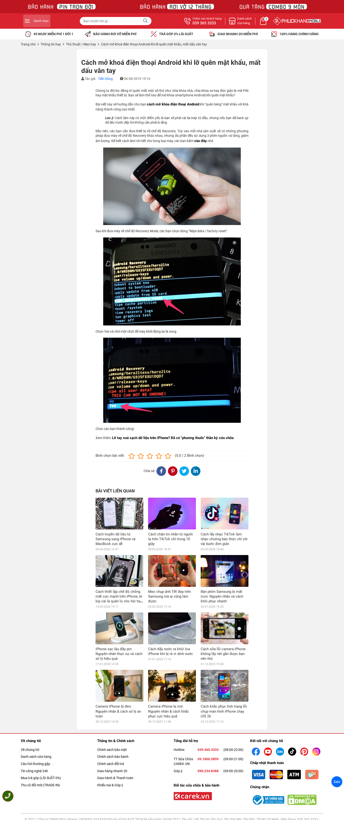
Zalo (337, 781)
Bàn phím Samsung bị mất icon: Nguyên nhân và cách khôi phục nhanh (222, 596)
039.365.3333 (208, 718)
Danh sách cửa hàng (36, 725)
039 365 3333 (256, 23)
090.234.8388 (208, 739)
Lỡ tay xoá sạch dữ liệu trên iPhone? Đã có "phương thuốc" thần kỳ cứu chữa (173, 438)
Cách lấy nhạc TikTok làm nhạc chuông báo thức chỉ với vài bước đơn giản (224, 539)
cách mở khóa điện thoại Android (173, 104)
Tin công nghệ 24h (34, 739)
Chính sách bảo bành (113, 725)
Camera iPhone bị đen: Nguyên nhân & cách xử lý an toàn (118, 679)
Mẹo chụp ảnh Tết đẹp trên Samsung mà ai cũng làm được (169, 596)
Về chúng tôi (30, 718)
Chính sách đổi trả (110, 732)
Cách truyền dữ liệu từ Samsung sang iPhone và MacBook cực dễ (115, 539)
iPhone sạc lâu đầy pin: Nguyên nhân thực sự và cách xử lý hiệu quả (119, 654)
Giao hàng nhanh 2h (112, 739)
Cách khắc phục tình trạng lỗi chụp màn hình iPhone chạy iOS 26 (224, 679)
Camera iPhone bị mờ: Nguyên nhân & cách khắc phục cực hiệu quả (168, 679)
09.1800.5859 (208, 727)
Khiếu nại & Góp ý (110, 753)
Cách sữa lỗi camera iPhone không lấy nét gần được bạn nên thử (223, 654)
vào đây (200, 141)
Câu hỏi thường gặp (35, 732)
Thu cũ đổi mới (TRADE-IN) (40, 753)
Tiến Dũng (105, 79)
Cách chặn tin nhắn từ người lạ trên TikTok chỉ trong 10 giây (170, 539)
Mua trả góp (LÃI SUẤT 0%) (41, 746)
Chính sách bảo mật (112, 718)
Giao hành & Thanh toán (115, 746)
